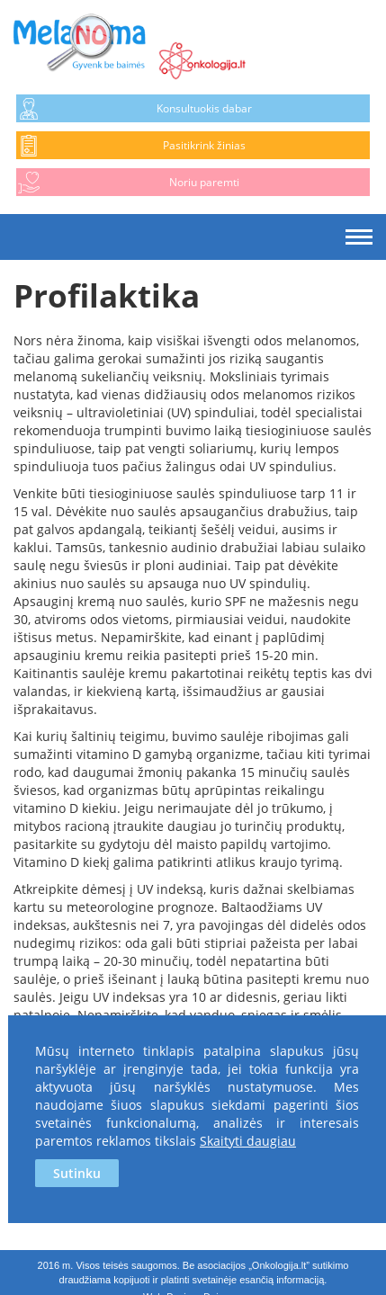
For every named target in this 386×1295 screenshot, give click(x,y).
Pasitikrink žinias (204, 145)
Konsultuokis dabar (204, 108)
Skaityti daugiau (248, 1140)
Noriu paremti (204, 182)
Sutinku (77, 1173)
